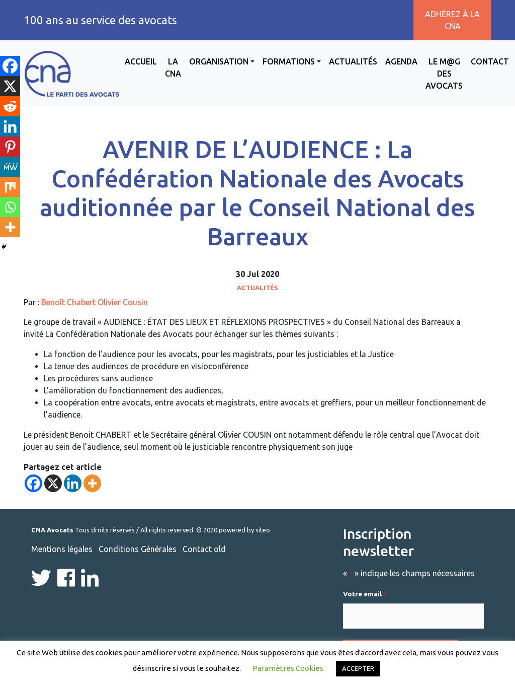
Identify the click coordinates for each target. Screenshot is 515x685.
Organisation (218, 61)
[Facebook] (33, 483)
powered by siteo (244, 529)
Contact (490, 61)
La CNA (173, 67)
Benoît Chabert (68, 302)
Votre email (365, 594)
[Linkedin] (72, 483)
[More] (92, 483)
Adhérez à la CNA (452, 20)
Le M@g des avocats (444, 73)
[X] (53, 483)
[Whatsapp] (10, 207)
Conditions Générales (138, 549)
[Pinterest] (10, 146)
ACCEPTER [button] (358, 668)
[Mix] (10, 187)
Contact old (204, 549)
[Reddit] (10, 106)
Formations (289, 61)
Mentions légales (62, 549)
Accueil (141, 61)
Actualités (353, 61)
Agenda (401, 61)
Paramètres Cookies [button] (287, 668)
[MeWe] (10, 167)
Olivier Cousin (123, 302)
